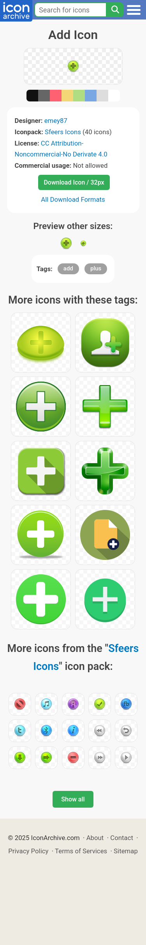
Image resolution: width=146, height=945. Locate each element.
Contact (121, 838)
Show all (72, 799)
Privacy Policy (28, 851)
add (68, 268)
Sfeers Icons (63, 132)
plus (95, 268)
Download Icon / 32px (74, 182)
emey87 (55, 120)
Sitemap (126, 851)
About (95, 838)
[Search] (115, 9)
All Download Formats (73, 199)
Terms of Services (81, 851)
